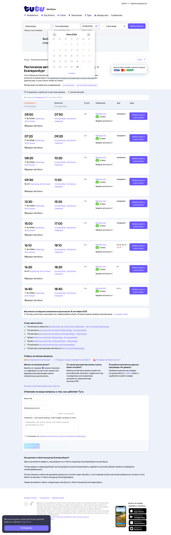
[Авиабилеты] (31, 15)
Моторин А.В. (101, 114)
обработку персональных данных (53, 436)
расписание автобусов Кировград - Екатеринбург (63, 330)
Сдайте (128, 373)
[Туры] (88, 15)
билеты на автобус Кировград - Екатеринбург (55, 337)
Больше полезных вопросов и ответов (42, 386)
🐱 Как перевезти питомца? (37, 359)
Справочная (44, 498)
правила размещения (77, 436)
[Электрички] (75, 15)
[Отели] (61, 15)
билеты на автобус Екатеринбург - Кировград (55, 341)
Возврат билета (30, 498)
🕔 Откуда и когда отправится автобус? (71, 359)
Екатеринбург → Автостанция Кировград (80, 85)
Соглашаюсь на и (55, 436)
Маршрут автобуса (33, 126)
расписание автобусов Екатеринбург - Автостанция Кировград (79, 326)
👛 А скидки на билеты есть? (106, 359)
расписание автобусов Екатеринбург (57, 344)
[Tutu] (34, 9)
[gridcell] (84, 44)
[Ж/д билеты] (48, 15)
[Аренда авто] (101, 15)
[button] (73, 34)
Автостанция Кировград (72, 348)
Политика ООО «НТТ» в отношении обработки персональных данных (63, 517)
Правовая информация (45, 519)
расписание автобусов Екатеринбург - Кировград (63, 334)
